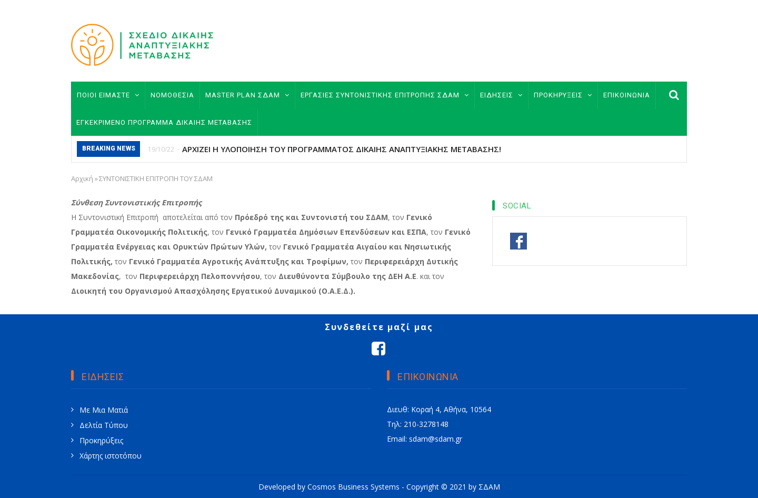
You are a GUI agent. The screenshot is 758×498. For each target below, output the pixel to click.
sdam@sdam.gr (435, 439)
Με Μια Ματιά (103, 410)
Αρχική (82, 178)
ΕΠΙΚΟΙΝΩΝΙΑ (626, 95)
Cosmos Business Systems (353, 487)
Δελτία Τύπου (103, 425)
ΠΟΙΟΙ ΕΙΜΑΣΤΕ (108, 95)
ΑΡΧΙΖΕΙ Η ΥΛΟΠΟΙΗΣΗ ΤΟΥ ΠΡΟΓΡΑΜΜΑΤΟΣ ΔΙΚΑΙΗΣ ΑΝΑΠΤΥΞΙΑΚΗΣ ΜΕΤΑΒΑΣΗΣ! (341, 149)
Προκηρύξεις (101, 440)
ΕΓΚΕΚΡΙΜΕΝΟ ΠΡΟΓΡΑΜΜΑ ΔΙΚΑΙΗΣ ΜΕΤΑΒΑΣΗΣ (164, 122)
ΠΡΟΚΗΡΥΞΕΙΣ (563, 95)
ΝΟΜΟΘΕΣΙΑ (172, 95)
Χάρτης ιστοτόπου (110, 456)
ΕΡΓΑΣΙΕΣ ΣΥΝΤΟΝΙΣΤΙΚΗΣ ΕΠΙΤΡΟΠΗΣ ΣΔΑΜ (385, 95)
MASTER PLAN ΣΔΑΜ (247, 95)
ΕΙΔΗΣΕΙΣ (501, 95)
